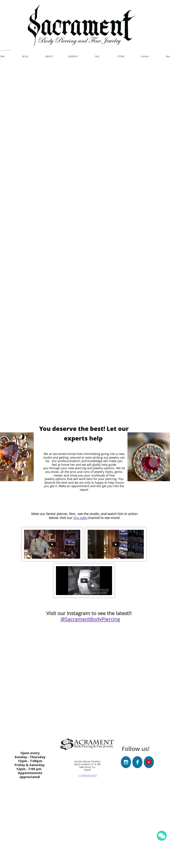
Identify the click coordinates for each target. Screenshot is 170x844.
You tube (80, 518)
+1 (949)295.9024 (87, 775)
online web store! (113, 263)
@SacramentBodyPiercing (90, 619)
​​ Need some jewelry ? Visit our (70, 263)
